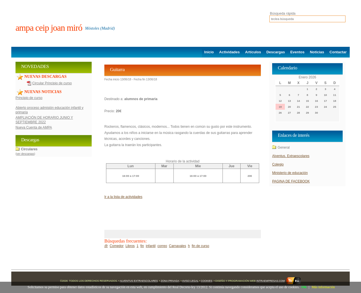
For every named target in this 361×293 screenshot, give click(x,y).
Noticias (317, 52)
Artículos (253, 52)
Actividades (229, 52)
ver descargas (25, 153)
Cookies (206, 280)
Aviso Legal (190, 280)
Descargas (275, 52)
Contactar (338, 52)
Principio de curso (29, 98)
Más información (323, 287)
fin (142, 246)
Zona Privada (170, 280)
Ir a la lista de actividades (123, 197)
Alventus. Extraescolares (290, 156)
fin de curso (200, 246)
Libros (130, 246)
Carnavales (177, 246)
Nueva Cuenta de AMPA (34, 127)
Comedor (117, 246)
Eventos (297, 52)
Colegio (278, 164)
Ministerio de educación (290, 173)
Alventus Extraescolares (139, 280)
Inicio (209, 52)
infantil (151, 246)
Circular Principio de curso (52, 83)
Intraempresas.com (270, 280)
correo (162, 246)
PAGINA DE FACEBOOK (291, 181)
